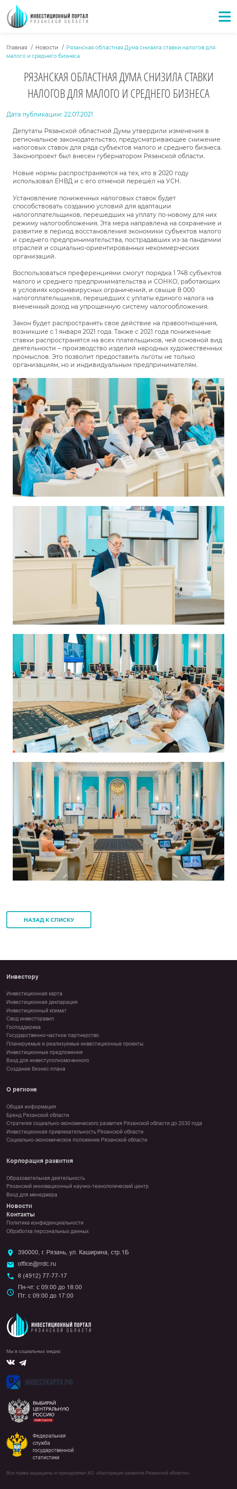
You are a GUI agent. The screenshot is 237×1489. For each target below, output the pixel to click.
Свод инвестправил (30, 1019)
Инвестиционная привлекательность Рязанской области (75, 1132)
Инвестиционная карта (34, 994)
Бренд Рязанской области (37, 1115)
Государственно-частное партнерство (52, 1035)
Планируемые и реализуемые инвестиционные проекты (75, 1044)
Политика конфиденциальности (45, 1223)
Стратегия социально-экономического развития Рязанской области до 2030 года (104, 1123)
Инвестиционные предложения (44, 1052)
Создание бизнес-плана (35, 1069)
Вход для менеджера (31, 1195)
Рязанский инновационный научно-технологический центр (77, 1186)
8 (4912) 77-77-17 (42, 1275)
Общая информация (31, 1107)
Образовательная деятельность (45, 1178)
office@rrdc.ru (37, 1263)
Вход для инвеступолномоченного (47, 1060)
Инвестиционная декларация (42, 1002)
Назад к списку (49, 920)
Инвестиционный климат (36, 1011)
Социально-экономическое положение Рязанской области (76, 1140)
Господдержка (23, 1027)
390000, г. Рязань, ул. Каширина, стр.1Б (73, 1252)
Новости (46, 47)
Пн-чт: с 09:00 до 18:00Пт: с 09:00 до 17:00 (50, 1291)
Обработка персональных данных (47, 1231)
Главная (16, 47)
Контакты (20, 1214)
